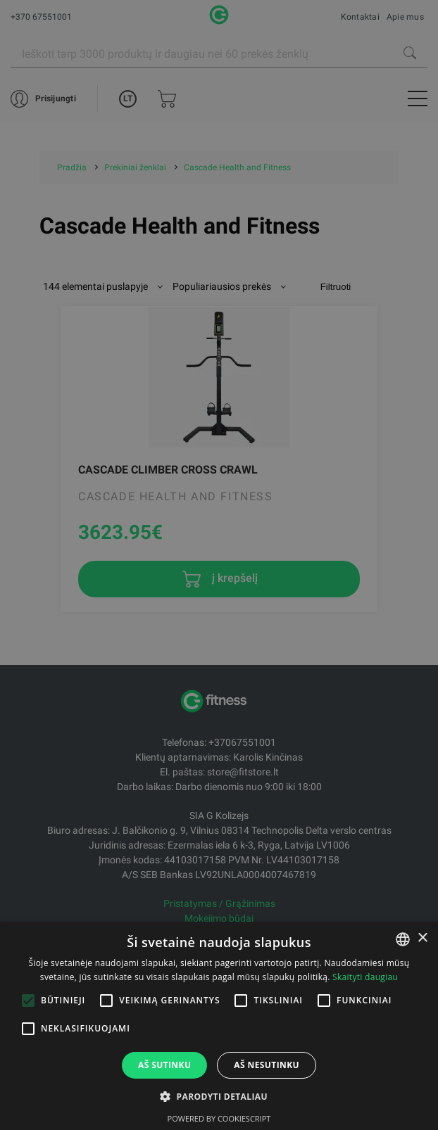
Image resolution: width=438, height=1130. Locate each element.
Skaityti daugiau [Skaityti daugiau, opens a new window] (365, 977)
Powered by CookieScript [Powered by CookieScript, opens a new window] (219, 1118)
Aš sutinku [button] (164, 1065)
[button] (219, 1096)
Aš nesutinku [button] (266, 1065)
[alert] (219, 565)
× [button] (422, 938)
